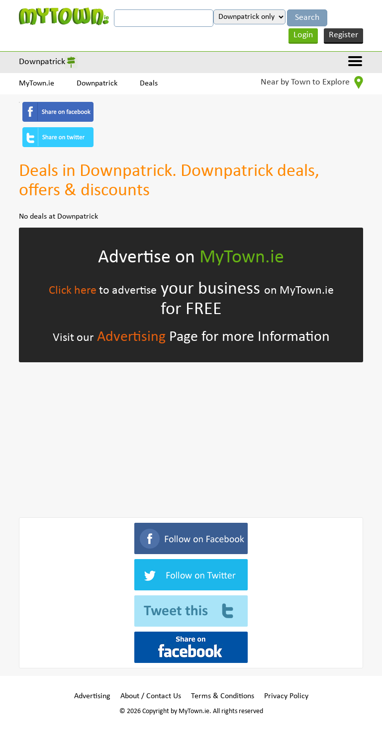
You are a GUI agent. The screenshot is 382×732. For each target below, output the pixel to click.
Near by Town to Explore (312, 82)
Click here (72, 291)
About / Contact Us (150, 696)
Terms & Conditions (222, 696)
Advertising (131, 337)
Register (343, 35)
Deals (149, 83)
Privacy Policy (286, 696)
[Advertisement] (191, 437)
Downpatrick (42, 62)
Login (303, 35)
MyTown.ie (36, 83)
